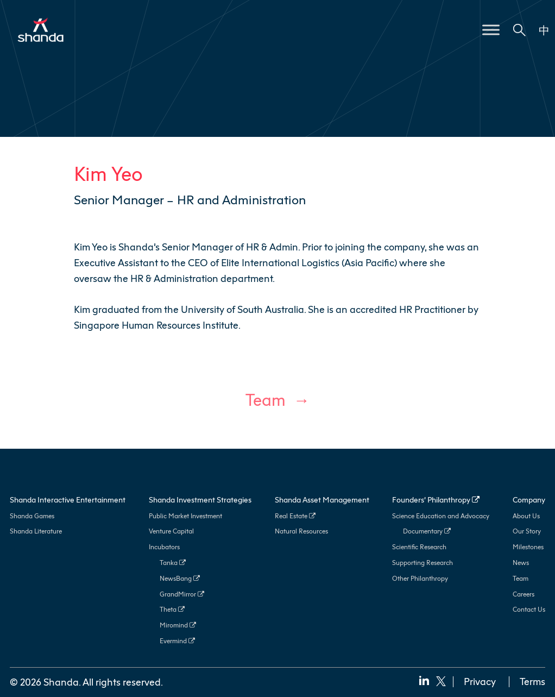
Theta (172, 609)
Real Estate (295, 516)
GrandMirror (182, 594)
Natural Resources (301, 531)
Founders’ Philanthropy (436, 499)
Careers (523, 594)
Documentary (427, 531)
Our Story (527, 531)
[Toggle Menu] (491, 29)
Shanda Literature (36, 531)
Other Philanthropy (420, 578)
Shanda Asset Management (322, 499)
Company (529, 499)
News (521, 562)
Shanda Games (32, 516)
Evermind (177, 641)
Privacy (480, 681)
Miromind (178, 625)
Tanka (173, 562)
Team (265, 400)
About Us (526, 516)
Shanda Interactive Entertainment (67, 499)
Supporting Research (422, 562)
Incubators (164, 547)
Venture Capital (171, 531)
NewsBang (180, 578)
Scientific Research (419, 547)
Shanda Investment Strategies (200, 499)
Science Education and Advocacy (440, 516)
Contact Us (529, 609)
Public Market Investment (185, 516)
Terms (532, 681)
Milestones (528, 547)
